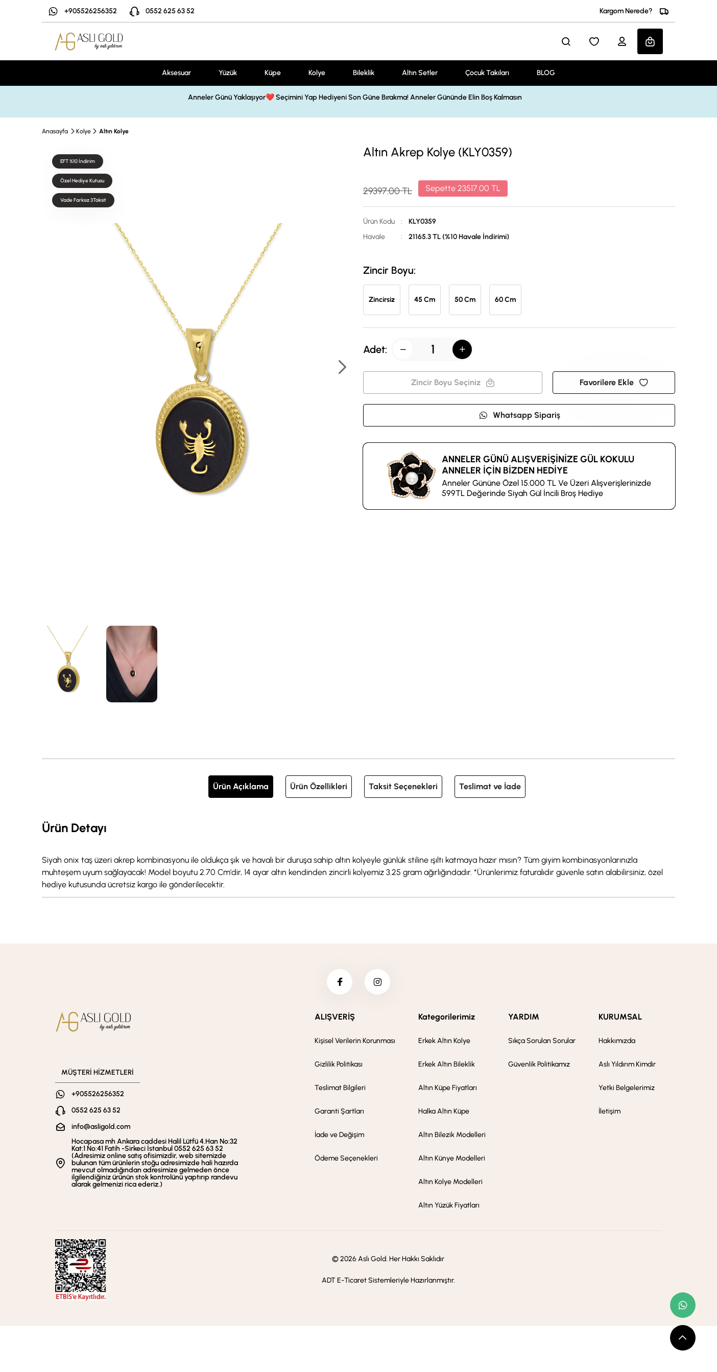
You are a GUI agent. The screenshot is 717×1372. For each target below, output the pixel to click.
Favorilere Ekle (614, 382)
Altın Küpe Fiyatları (447, 1087)
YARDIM (523, 1017)
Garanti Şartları (339, 1111)
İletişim (609, 1111)
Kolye (316, 72)
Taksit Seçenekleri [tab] (403, 786)
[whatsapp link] (683, 1305)
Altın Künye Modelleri (451, 1158)
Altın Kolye (114, 131)
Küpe (273, 72)
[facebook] (339, 982)
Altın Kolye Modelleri (450, 1181)
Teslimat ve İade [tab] (490, 786)
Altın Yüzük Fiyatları (449, 1205)
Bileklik (363, 72)
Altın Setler (420, 72)
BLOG (546, 72)
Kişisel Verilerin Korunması (355, 1040)
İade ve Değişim (339, 1134)
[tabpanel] (358, 854)
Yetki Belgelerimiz (627, 1087)
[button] (341, 368)
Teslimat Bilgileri (340, 1087)
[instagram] (377, 982)
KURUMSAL (620, 1017)
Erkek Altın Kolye (444, 1040)
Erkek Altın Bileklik (446, 1064)
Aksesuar (176, 72)
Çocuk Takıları (487, 72)
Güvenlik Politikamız (539, 1064)
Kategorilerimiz (446, 1017)
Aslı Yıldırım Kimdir (627, 1064)
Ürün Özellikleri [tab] (318, 786)
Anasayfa (55, 131)
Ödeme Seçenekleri (346, 1158)
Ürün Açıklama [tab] (241, 786)
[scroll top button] (683, 1338)
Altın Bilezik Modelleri (452, 1134)
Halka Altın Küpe (443, 1111)
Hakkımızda (617, 1040)
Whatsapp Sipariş (519, 415)
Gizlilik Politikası (339, 1064)
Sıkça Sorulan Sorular (542, 1040)
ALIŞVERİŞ (335, 1017)
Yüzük (228, 72)
